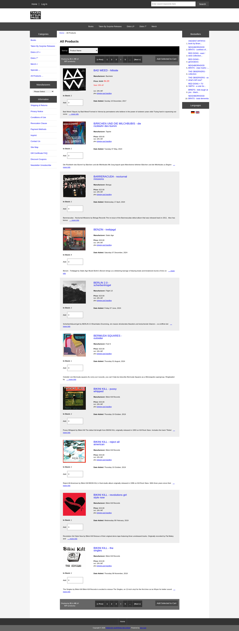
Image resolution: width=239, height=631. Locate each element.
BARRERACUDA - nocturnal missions (110, 177)
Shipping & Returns (39, 105)
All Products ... (37, 76)
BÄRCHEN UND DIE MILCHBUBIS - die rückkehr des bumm (117, 124)
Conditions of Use (38, 117)
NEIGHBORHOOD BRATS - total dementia (198, 97)
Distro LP (130, 26)
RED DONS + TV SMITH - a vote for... (197, 85)
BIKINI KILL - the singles (103, 549)
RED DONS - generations (194, 60)
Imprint (34, 135)
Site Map (34, 147)
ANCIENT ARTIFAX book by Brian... (196, 42)
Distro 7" (142, 26)
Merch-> (34, 64)
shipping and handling (104, 93)
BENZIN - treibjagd (105, 229)
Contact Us (35, 141)
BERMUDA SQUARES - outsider (108, 337)
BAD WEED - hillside (106, 70)
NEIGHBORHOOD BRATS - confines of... (197, 48)
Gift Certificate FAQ (39, 153)
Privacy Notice (37, 111)
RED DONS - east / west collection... (196, 54)
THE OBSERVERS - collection (197, 72)
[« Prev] (100, 59)
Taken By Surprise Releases (110, 26)
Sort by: (65, 50)
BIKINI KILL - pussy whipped (105, 390)
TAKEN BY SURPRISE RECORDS (118, 628)
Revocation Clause (39, 123)
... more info (73, 114)
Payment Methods (38, 129)
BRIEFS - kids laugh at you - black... (198, 91)
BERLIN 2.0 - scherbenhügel (102, 284)
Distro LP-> (35, 52)
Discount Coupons (38, 159)
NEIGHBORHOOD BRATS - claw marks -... (198, 66)
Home (34, 4)
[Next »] (137, 59)
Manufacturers (43, 84)
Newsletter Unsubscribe (41, 165)
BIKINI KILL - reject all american (107, 443)
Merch (154, 26)
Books (90, 26)
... (130, 59)
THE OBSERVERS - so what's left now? (198, 78)
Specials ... (35, 70)
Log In (44, 4)
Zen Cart (143, 628)
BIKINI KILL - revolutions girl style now (110, 496)
